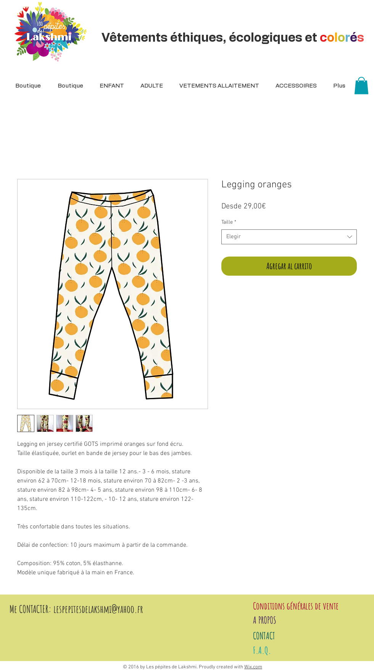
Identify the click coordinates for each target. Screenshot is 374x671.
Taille (228, 222)
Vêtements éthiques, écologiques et (234, 38)
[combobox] (289, 236)
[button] (149, 86)
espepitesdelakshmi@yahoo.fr (99, 609)
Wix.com (253, 667)
